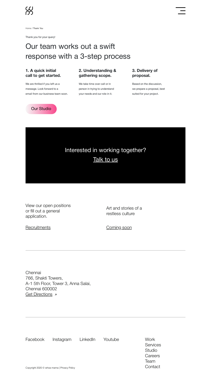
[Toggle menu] (180, 10)
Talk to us (105, 160)
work (150, 340)
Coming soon (119, 228)
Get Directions (41, 295)
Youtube (111, 340)
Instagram (62, 340)
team (150, 361)
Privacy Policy (67, 368)
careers (152, 356)
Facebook (35, 340)
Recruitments (38, 228)
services (153, 345)
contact (152, 367)
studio (151, 351)
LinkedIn (87, 340)
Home (28, 28)
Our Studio (41, 109)
